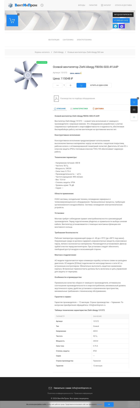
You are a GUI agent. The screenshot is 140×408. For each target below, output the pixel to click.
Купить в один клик (99, 85)
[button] (134, 109)
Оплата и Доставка (123, 5)
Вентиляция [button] (53, 40)
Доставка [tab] (98, 109)
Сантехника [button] (68, 40)
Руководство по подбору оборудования (74, 98)
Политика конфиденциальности (60, 393)
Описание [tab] (60, 109)
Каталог (106, 5)
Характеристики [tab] (79, 109)
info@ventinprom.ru (123, 15)
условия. (100, 404)
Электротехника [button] (84, 40)
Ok (109, 404)
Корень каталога (42, 52)
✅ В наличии (42, 62)
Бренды (81, 5)
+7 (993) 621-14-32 (121, 20)
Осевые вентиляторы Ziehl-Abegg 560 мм (85, 52)
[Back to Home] (22, 5)
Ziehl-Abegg (59, 52)
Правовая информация (83, 393)
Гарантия (93, 5)
